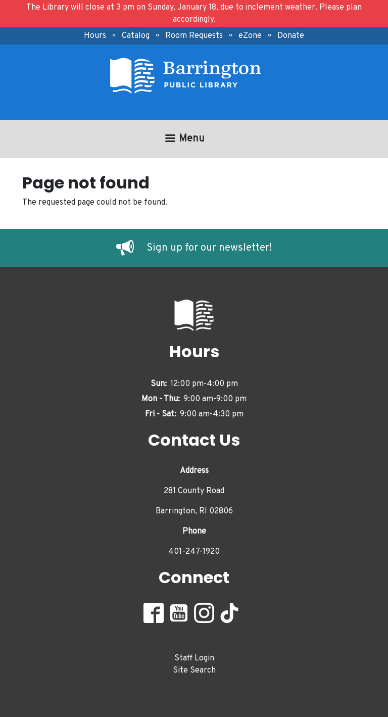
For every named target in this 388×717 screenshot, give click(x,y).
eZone (250, 36)
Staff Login (194, 658)
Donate (290, 36)
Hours (95, 36)
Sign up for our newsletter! (209, 248)
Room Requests (194, 36)
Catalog (136, 36)
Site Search (194, 670)
